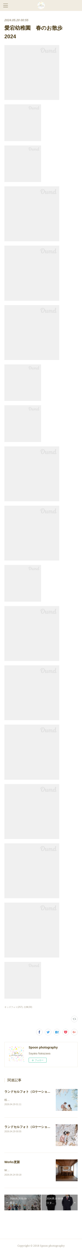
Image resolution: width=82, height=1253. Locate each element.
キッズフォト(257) (13, 1007)
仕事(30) (28, 1007)
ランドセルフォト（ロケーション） (28, 1091)
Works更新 (12, 1162)
